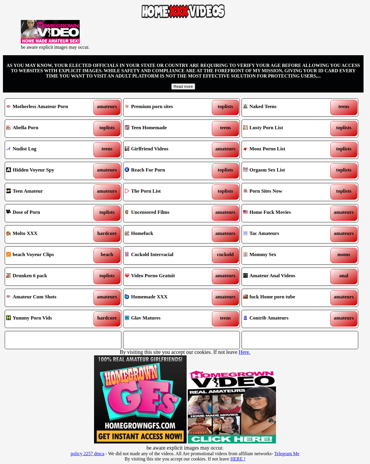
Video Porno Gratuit (166, 276)
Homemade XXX (166, 297)
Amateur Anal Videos (285, 276)
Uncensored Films (166, 213)
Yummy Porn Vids (48, 319)
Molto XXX (48, 234)
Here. (244, 352)
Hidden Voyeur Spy (48, 171)
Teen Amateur (48, 192)
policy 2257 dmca (87, 453)
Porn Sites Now (285, 192)
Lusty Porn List (285, 128)
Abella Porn (48, 128)
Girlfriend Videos (166, 149)
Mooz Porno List (285, 149)
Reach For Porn (166, 171)
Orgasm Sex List (285, 171)
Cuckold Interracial (166, 255)
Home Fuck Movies (285, 213)
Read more (183, 86)
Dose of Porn (48, 213)
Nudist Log (48, 149)
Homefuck (166, 234)
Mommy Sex (285, 255)
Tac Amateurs (285, 234)
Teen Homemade (166, 128)
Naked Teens (285, 107)
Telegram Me (286, 453)
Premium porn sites (166, 107)
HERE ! (237, 458)
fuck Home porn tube (285, 297)
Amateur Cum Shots (48, 297)
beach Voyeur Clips (48, 255)
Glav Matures (166, 319)
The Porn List (166, 192)
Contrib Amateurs (285, 319)
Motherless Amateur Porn (48, 107)
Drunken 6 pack (48, 276)
